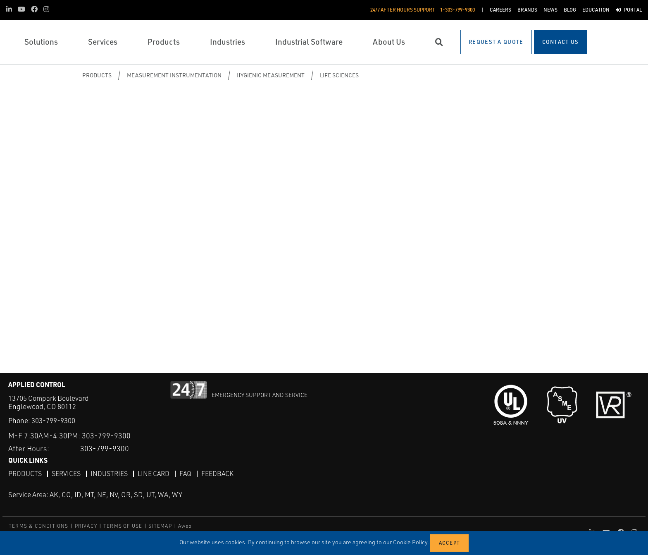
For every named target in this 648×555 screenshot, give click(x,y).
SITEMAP (160, 526)
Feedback (217, 473)
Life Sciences (339, 75)
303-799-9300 (53, 420)
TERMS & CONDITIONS (39, 526)
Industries (109, 473)
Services (66, 473)
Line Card (153, 473)
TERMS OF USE (122, 526)
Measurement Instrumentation (174, 75)
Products (97, 75)
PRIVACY (86, 526)
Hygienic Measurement (270, 75)
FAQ (185, 473)
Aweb (185, 526)
